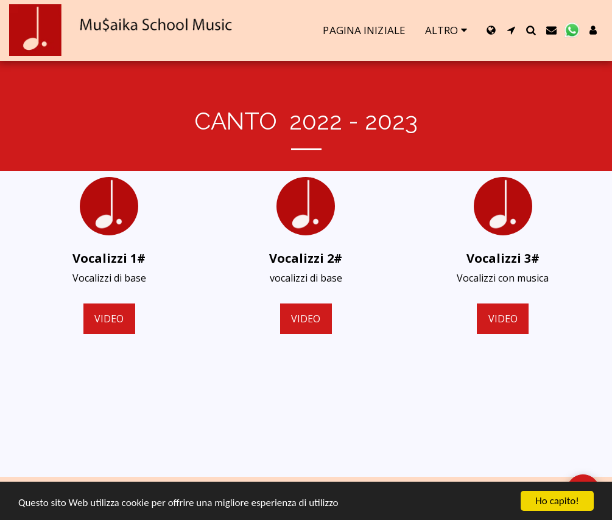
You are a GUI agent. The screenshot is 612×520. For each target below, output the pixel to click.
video (109, 318)
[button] (511, 30)
